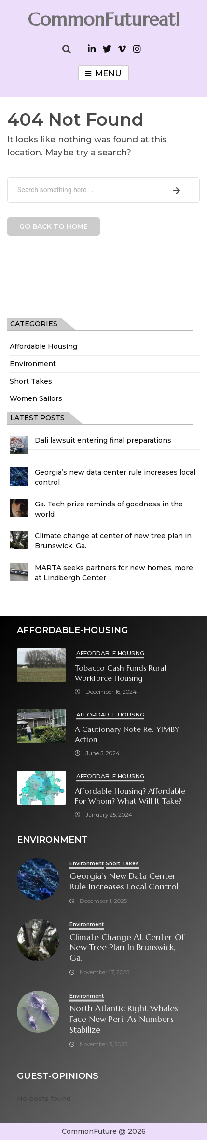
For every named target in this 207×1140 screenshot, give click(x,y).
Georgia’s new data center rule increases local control (124, 881)
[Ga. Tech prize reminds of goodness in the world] (19, 508)
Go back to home (53, 226)
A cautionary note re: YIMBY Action (127, 734)
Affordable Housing (43, 346)
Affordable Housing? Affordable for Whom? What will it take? (130, 796)
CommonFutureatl (104, 19)
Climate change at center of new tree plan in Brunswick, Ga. (126, 948)
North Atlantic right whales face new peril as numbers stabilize (123, 1019)
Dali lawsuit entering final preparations (103, 440)
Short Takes (31, 381)
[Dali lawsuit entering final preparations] (19, 445)
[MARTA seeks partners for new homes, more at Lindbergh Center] (19, 572)
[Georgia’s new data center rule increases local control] (19, 476)
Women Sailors (36, 398)
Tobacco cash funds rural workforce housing (120, 673)
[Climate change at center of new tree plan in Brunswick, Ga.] (19, 540)
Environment (33, 363)
